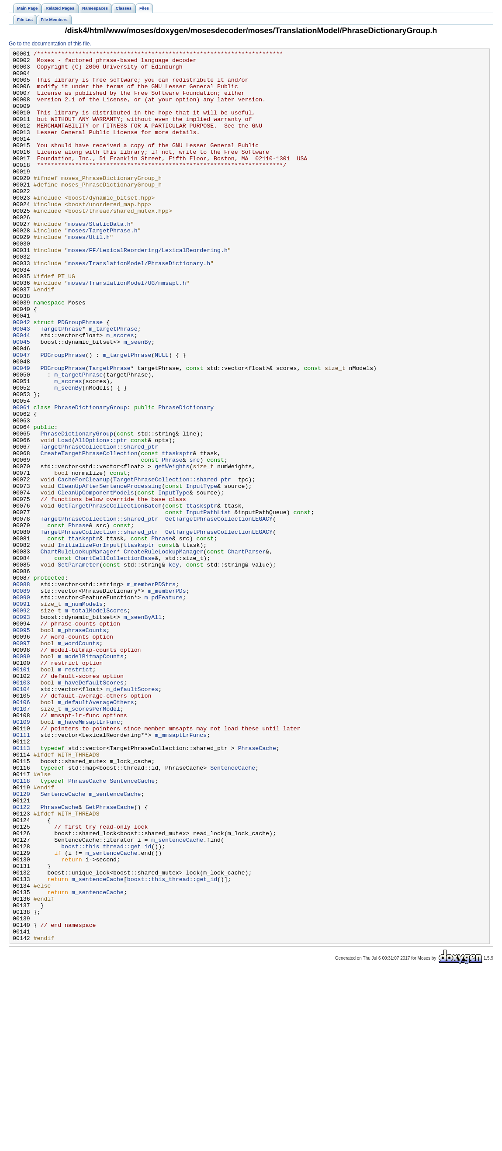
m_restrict (75, 794)
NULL (162, 416)
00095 (21, 746)
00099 (21, 778)
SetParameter (78, 668)
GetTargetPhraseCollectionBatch (110, 597)
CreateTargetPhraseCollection (88, 534)
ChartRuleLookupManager (78, 652)
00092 (21, 723)
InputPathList (208, 605)
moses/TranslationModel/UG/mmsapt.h (127, 330)
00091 (21, 715)
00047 (21, 416)
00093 (21, 731)
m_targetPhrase (113, 385)
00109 (21, 857)
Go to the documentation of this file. (50, 44)
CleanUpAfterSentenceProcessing (110, 573)
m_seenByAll (143, 731)
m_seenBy (137, 400)
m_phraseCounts (82, 746)
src (195, 542)
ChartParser (247, 652)
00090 (21, 707)
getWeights (172, 550)
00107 (21, 841)
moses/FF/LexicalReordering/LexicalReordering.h (148, 290)
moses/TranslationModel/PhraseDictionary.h (139, 306)
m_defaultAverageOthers (96, 833)
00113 (21, 888)
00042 (21, 377)
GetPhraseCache (110, 959)
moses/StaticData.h (99, 259)
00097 (21, 762)
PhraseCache (257, 888)
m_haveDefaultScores (91, 809)
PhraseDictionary (186, 479)
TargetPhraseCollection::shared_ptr (99, 526)
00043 (21, 385)
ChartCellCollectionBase (115, 660)
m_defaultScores (132, 817)
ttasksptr (177, 534)
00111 (21, 872)
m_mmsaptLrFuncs (181, 872)
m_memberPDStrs (151, 691)
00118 (21, 927)
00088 (21, 691)
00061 (21, 479)
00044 (21, 393)
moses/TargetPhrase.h (103, 267)
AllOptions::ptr (101, 518)
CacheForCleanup (84, 566)
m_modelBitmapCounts (91, 778)
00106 (21, 833)
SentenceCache (232, 912)
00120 (21, 943)
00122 (21, 959)
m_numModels (84, 715)
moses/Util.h (89, 275)
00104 (21, 817)
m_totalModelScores (96, 723)
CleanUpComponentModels (96, 581)
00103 (21, 809)
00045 (21, 400)
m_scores (120, 393)
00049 (21, 432)
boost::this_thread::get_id (106, 1006)
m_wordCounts (78, 762)
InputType (201, 573)
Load (65, 518)
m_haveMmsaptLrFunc (89, 857)
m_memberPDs (167, 699)
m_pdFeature (163, 707)
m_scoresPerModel (92, 841)
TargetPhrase (61, 385)
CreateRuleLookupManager (163, 652)
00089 (21, 699)
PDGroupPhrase (80, 377)
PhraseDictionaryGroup (90, 479)
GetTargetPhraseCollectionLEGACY (219, 613)
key (174, 668)
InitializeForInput (89, 644)
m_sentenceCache (115, 943)
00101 (21, 794)
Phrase (172, 542)
